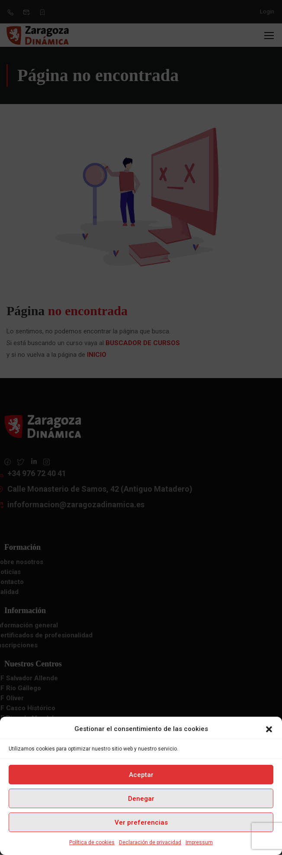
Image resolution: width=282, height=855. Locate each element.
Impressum (199, 842)
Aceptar (141, 775)
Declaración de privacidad (150, 842)
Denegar (141, 799)
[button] (269, 729)
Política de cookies (92, 842)
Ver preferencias (141, 822)
